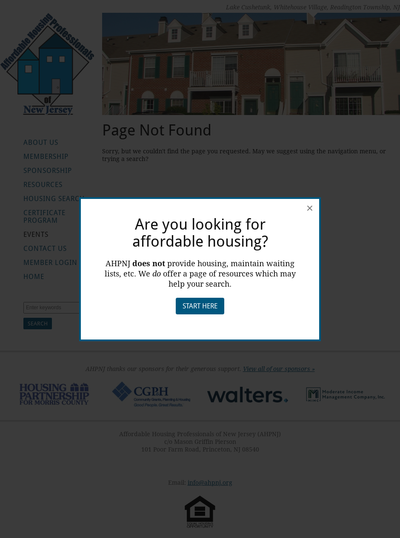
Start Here (200, 306)
